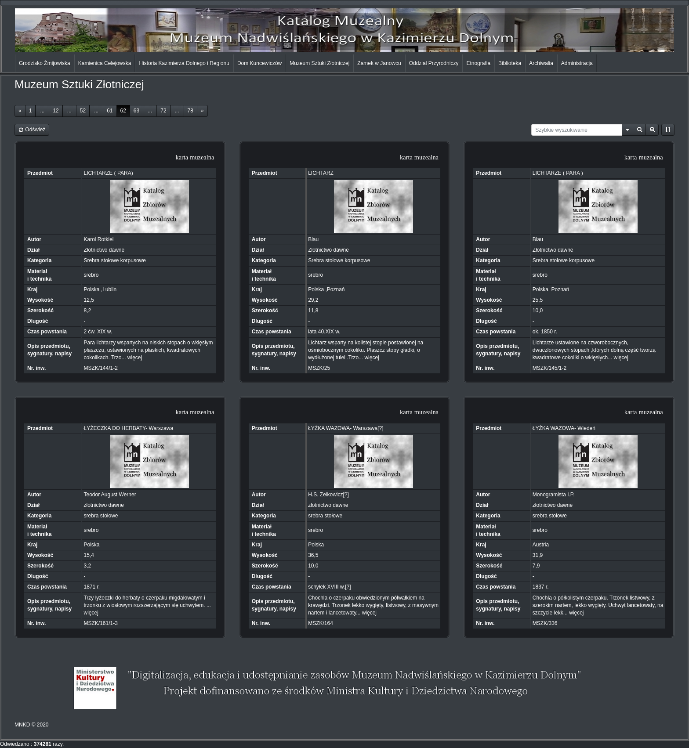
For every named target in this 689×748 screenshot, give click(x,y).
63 (136, 111)
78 (190, 111)
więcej (134, 357)
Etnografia (478, 63)
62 (123, 111)
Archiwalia (541, 63)
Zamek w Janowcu (379, 63)
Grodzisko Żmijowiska (44, 63)
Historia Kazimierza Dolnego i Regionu (184, 63)
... (42, 111)
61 (109, 111)
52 (83, 111)
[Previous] (20, 111)
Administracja (577, 63)
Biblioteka (509, 63)
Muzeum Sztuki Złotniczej (319, 63)
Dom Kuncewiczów (259, 63)
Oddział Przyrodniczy (434, 63)
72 (163, 111)
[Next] (202, 111)
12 (55, 111)
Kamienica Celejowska (104, 63)
